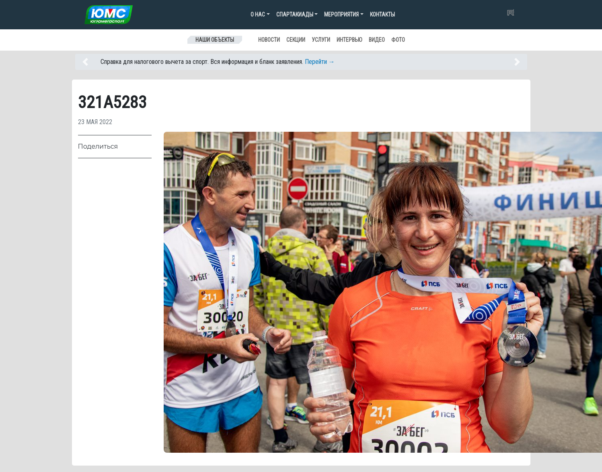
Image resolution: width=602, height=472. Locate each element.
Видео (377, 40)
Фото (398, 40)
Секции (295, 40)
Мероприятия (341, 14)
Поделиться (98, 146)
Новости (269, 40)
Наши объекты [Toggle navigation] (214, 40)
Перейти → (320, 61)
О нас (258, 14)
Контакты (382, 14)
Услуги (321, 40)
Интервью (349, 40)
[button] (89, 62)
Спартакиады (294, 14)
